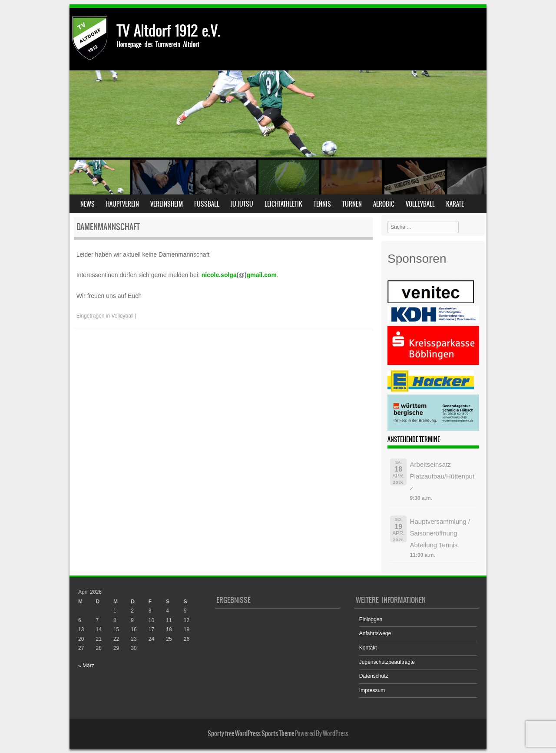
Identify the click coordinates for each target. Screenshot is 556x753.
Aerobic (383, 204)
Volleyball (420, 204)
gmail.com (262, 274)
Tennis (322, 204)
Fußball (206, 204)
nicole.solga (219, 274)
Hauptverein (122, 204)
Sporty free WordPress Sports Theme (251, 733)
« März (86, 666)
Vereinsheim (166, 204)
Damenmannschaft (108, 227)
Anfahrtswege (375, 633)
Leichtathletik (283, 204)
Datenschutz (373, 676)
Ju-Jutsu (242, 204)
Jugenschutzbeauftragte (387, 662)
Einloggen (370, 619)
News (87, 204)
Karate (455, 204)
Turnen (352, 204)
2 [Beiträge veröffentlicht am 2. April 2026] (132, 611)
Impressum (372, 690)
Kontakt (368, 648)
